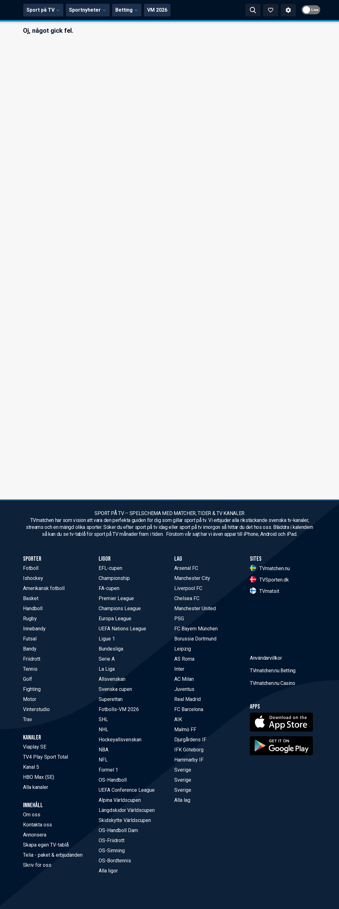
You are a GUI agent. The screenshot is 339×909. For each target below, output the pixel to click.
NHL (103, 729)
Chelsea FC (186, 598)
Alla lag (182, 800)
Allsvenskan (112, 679)
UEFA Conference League (127, 790)
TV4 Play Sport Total (45, 757)
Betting (185, 10)
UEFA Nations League (122, 629)
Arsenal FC (186, 568)
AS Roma (184, 659)
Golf (27, 679)
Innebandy (34, 629)
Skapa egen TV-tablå (46, 845)
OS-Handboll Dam (118, 830)
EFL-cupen (110, 568)
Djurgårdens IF (190, 740)
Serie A (107, 659)
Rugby (30, 619)
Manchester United (195, 608)
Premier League (116, 598)
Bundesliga (111, 649)
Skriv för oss (37, 865)
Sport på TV (102, 10)
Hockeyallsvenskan (120, 740)
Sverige (182, 770)
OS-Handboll (113, 780)
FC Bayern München (196, 629)
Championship (114, 578)
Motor (29, 699)
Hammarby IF (189, 760)
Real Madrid (187, 699)
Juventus (184, 689)
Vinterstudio (36, 709)
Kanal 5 (31, 767)
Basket (30, 598)
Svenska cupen (115, 689)
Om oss (31, 815)
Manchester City (192, 578)
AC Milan (184, 679)
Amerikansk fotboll (44, 588)
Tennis (30, 669)
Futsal (30, 639)
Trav (27, 719)
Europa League (115, 619)
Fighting (32, 689)
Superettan (111, 699)
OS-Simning (112, 851)
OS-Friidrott (111, 840)
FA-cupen (109, 588)
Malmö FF (185, 729)
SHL (103, 719)
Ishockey (33, 578)
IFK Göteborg (189, 750)
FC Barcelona (188, 709)
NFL (103, 760)
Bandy (30, 649)
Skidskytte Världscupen (125, 820)
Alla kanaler (35, 787)
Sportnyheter (146, 10)
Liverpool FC (188, 588)
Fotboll (30, 568)
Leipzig (182, 649)
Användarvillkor (266, 707)
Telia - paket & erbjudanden (53, 855)
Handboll (33, 608)
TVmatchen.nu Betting (273, 720)
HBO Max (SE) (38, 777)
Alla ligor (108, 871)
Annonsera (34, 835)
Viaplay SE (34, 747)
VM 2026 (216, 10)
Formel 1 (108, 770)
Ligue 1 (107, 639)
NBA (103, 750)
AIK (178, 719)
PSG (179, 619)
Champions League (120, 608)
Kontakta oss (37, 825)
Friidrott (31, 659)
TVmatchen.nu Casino (272, 733)
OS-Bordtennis (115, 861)
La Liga (107, 669)
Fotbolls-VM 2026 (119, 709)
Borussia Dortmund (195, 639)
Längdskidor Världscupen (127, 810)
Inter (179, 669)
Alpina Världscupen (120, 800)
